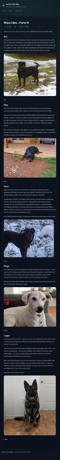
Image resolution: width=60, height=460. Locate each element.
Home (4, 10)
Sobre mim (18, 10)
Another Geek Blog (12, 4)
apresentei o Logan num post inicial (25, 339)
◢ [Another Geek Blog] (3, 5)
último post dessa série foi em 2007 (19, 31)
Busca (10, 10)
